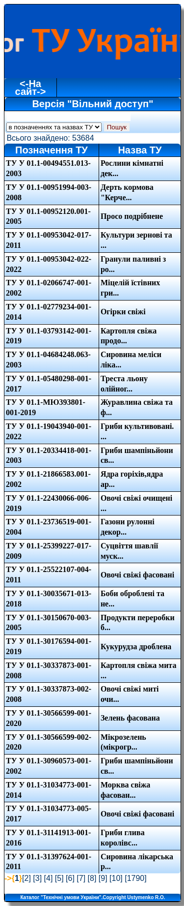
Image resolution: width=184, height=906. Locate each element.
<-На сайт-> (30, 87)
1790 (136, 878)
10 (116, 878)
